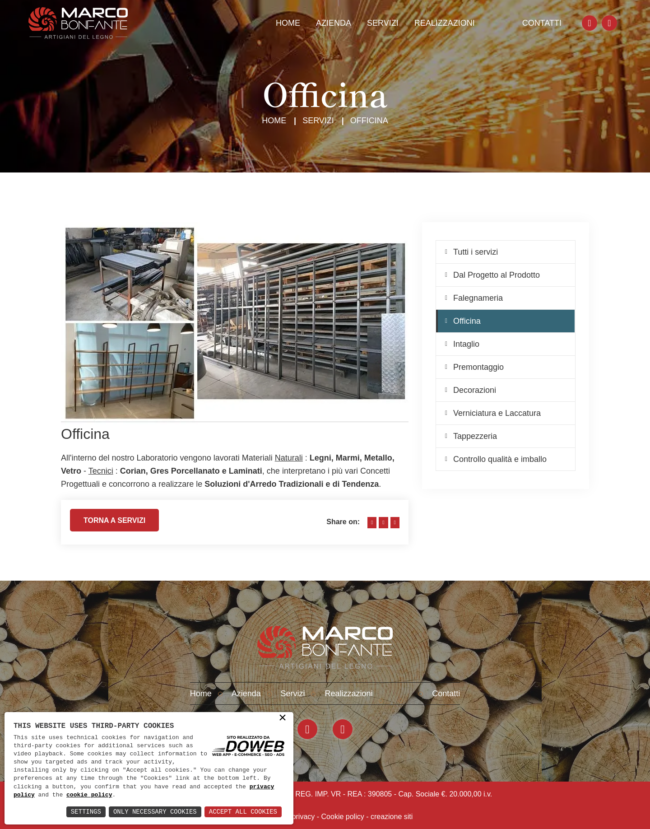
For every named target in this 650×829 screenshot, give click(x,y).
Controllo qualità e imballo (500, 459)
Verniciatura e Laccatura (497, 413)
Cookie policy (342, 816)
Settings (86, 811)
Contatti (542, 23)
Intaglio (466, 344)
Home (288, 23)
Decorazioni (474, 390)
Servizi (383, 23)
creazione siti (392, 816)
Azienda (333, 23)
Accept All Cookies (243, 811)
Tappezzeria (475, 436)
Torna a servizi (114, 524)
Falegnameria (478, 298)
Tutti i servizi (475, 251)
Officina (467, 321)
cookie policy (89, 795)
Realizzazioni (444, 23)
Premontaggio (478, 367)
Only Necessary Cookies (155, 811)
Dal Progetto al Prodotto (496, 274)
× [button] (283, 718)
